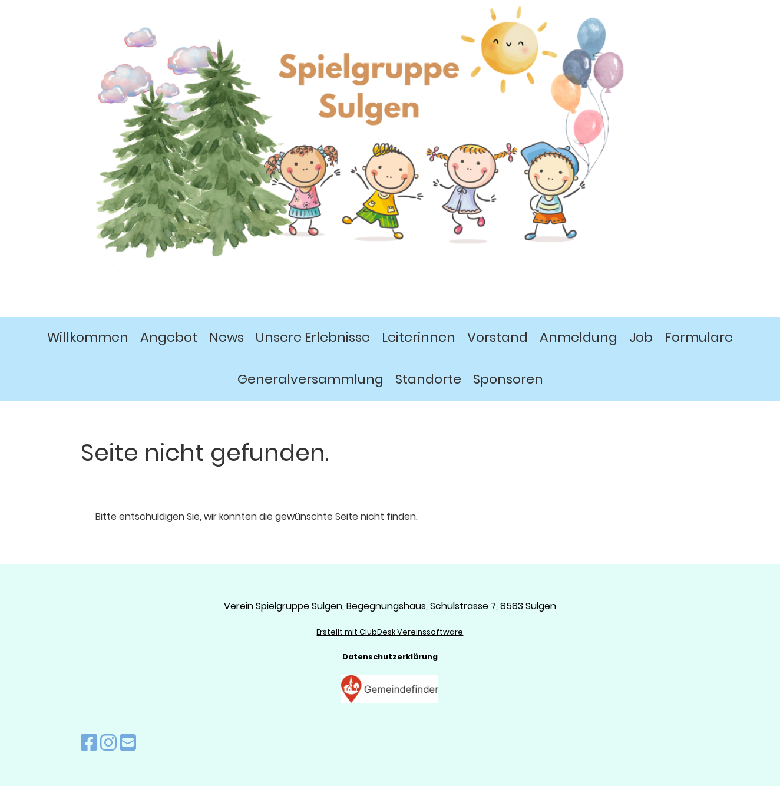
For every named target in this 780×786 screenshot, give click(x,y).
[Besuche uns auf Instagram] (108, 742)
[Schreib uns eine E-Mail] (128, 742)
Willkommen (87, 337)
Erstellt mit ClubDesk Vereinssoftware (389, 632)
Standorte (428, 379)
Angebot (168, 337)
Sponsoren (508, 379)
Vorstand (497, 337)
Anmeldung (578, 337)
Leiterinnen (418, 337)
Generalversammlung (310, 379)
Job (641, 337)
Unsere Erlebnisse (313, 337)
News (226, 337)
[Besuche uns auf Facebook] (89, 742)
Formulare (699, 337)
